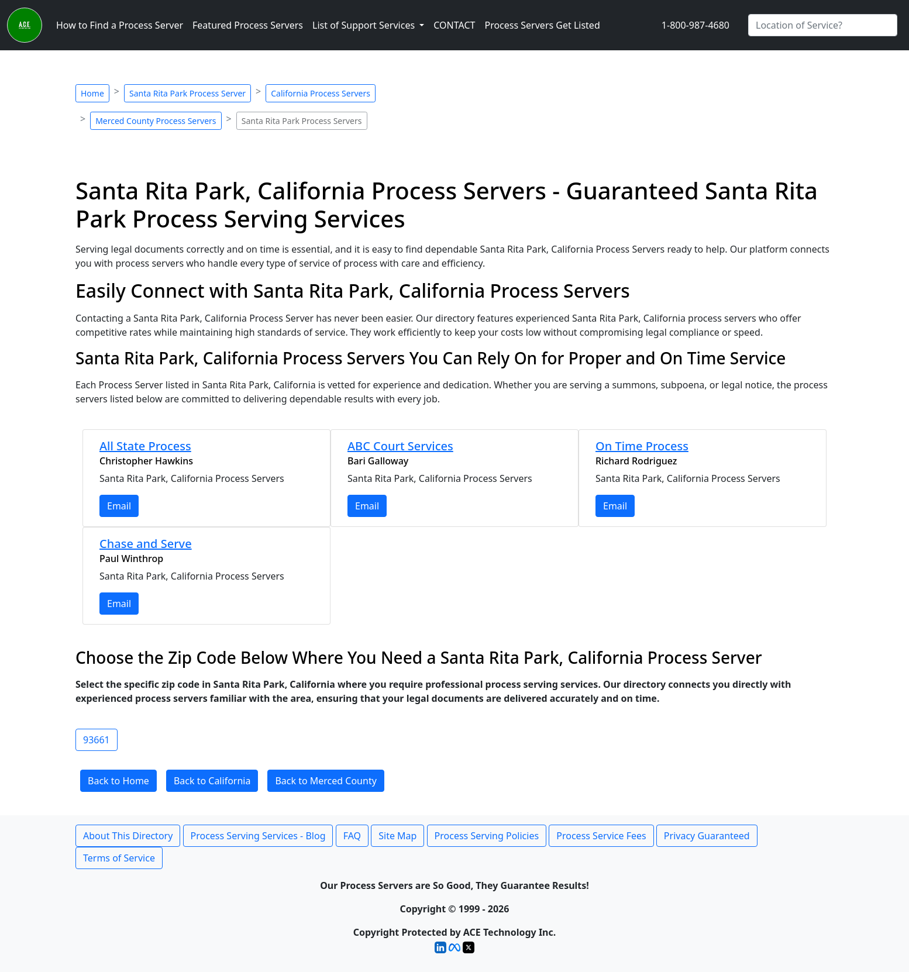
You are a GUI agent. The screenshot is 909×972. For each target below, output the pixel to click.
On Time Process (641, 446)
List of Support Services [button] (364, 25)
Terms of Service (119, 858)
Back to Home (118, 780)
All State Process (145, 446)
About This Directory (128, 835)
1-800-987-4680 (695, 25)
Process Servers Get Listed (542, 25)
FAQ (352, 835)
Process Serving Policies (487, 835)
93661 (96, 739)
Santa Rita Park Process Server (187, 93)
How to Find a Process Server (119, 25)
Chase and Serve (145, 544)
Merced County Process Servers (155, 120)
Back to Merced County (325, 780)
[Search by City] (822, 25)
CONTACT (454, 25)
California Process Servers (320, 93)
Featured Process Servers (247, 25)
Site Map (397, 835)
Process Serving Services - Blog (258, 835)
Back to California (212, 780)
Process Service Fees (601, 835)
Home (92, 93)
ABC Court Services (400, 446)
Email (119, 505)
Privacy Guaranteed (707, 835)
